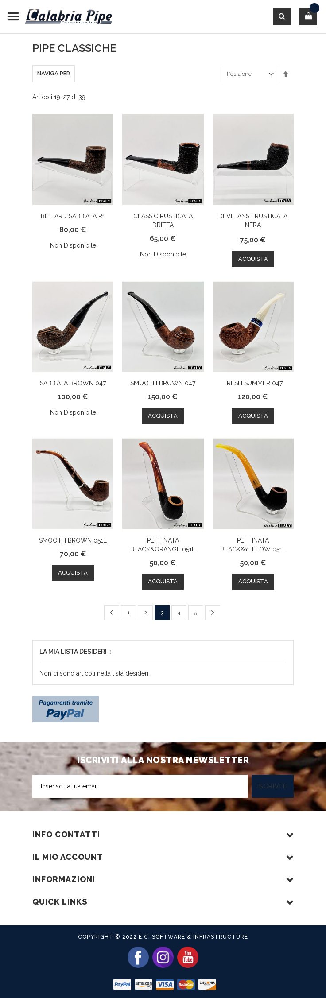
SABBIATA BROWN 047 (73, 383)
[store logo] (60, 16)
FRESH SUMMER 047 (253, 383)
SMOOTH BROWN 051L (73, 540)
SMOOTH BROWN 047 (162, 383)
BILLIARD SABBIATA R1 (73, 216)
